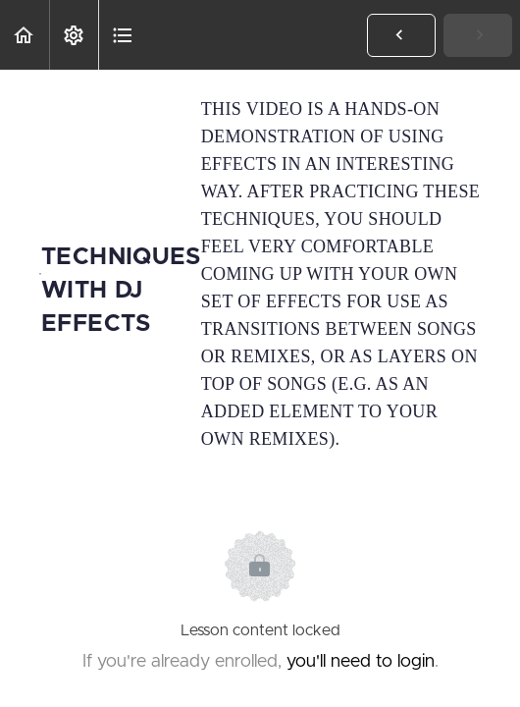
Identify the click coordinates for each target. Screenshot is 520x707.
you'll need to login (360, 662)
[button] (24, 35)
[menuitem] (73, 35)
